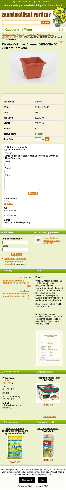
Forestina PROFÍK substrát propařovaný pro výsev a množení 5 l (15, 431)
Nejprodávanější (45, 371)
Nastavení (27, 480)
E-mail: (8, 168)
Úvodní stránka (9, 34)
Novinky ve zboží (45, 422)
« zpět (61, 42)
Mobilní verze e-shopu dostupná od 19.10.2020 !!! (15, 281)
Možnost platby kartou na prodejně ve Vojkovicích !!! (15, 295)
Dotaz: (8, 175)
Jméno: (8, 161)
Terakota (18, 37)
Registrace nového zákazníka (13, 263)
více (28, 285)
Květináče (31, 34)
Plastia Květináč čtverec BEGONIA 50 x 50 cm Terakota (51, 242)
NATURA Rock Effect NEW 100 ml (48, 429)
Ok (42, 480)
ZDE (46, 486)
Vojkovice (8, 203)
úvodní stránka (23, 2)
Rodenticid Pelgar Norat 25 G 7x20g (48, 379)
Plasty (21, 34)
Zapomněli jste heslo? (15, 258)
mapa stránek (43, 2)
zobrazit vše (49, 416)
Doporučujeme (11, 422)
